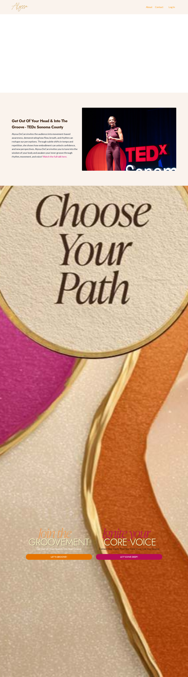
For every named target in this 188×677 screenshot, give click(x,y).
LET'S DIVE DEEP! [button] (129, 557)
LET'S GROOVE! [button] (59, 557)
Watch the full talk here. (55, 156)
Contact (159, 7)
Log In (172, 7)
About (149, 7)
